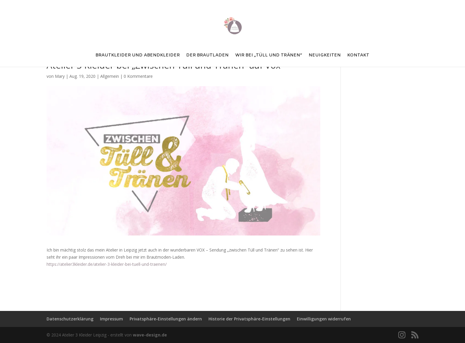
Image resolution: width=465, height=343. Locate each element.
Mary (60, 76)
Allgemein (109, 76)
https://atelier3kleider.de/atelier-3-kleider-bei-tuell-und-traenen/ (107, 264)
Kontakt (358, 55)
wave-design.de (150, 335)
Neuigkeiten (325, 55)
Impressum (111, 319)
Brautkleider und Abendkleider (137, 55)
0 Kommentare (138, 76)
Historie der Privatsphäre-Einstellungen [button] (249, 319)
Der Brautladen (207, 55)
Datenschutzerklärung (70, 319)
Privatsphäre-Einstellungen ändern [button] (166, 319)
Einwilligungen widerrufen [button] (324, 319)
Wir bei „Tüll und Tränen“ (268, 55)
